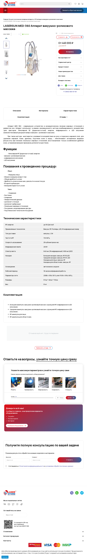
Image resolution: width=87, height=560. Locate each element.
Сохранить (63, 95)
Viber (60, 82)
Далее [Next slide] (71, 398)
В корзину (70, 48)
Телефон (34, 457)
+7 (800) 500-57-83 (70, 88)
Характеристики (70, 111)
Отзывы (63, 117)
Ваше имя (8, 457)
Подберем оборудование (17, 426)
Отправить (69, 460)
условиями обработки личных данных (59, 466)
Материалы (43, 111)
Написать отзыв (43, 348)
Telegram (78, 82)
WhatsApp (69, 82)
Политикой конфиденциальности (31, 466)
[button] (6, 38)
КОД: (4, 34)
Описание (17, 111)
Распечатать (76, 95)
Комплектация (23, 117)
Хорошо (5, 557)
